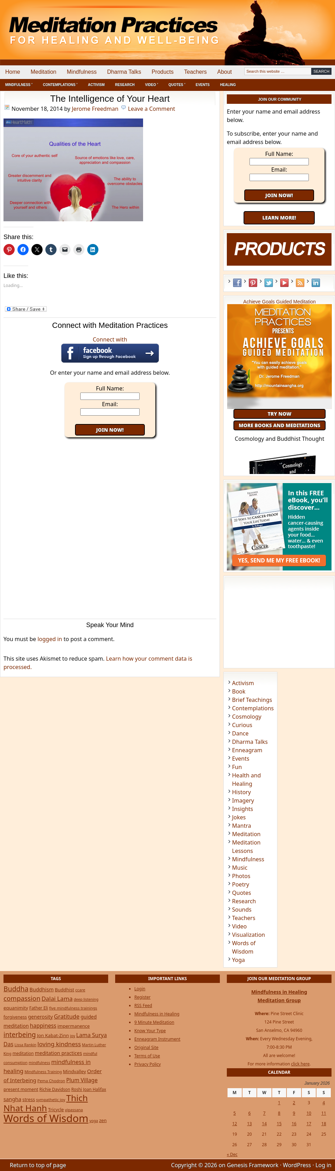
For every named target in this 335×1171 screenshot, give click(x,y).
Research (125, 85)
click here (300, 1064)
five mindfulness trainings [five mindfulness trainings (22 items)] (73, 1008)
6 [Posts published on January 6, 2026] (249, 1113)
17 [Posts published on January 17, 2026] (308, 1124)
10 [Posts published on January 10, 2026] (308, 1113)
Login (139, 989)
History (241, 792)
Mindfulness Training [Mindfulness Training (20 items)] (43, 1071)
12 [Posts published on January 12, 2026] (234, 1124)
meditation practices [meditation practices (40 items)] (58, 1053)
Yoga (238, 960)
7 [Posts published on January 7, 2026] (264, 1113)
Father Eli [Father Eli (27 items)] (38, 1008)
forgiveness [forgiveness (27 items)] (15, 1017)
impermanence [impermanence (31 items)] (74, 1026)
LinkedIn (316, 283)
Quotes (241, 893)
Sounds (242, 909)
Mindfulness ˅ (18, 85)
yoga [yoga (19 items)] (93, 1120)
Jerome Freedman (95, 109)
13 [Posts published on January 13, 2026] (249, 1124)
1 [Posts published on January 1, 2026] (279, 1103)
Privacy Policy (147, 1064)
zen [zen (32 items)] (103, 1120)
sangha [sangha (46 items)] (12, 1098)
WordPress (297, 1165)
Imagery (243, 800)
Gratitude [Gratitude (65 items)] (66, 1016)
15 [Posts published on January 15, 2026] (279, 1124)
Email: (110, 404)
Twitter (269, 283)
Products (162, 72)
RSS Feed (300, 283)
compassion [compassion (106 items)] (21, 998)
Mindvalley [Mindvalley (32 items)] (74, 1071)
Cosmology (246, 716)
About (224, 72)
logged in (49, 639)
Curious (242, 725)
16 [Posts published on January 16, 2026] (294, 1124)
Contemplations (253, 708)
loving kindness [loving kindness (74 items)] (59, 1044)
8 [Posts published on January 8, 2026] (279, 1113)
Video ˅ (151, 85)
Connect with (110, 349)
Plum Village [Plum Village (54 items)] (82, 1080)
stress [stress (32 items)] (28, 1099)
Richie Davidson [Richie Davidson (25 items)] (54, 1089)
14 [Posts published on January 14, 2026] (264, 1124)
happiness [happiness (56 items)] (43, 1025)
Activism (96, 85)
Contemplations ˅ (60, 85)
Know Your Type (150, 1031)
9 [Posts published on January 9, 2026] (294, 1113)
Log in (323, 1165)
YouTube (284, 283)
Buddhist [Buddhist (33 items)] (64, 989)
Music (239, 867)
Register (142, 997)
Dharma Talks (124, 72)
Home (12, 72)
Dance (240, 733)
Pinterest (253, 283)
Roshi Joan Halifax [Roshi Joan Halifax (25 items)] (88, 1089)
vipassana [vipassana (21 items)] (74, 1109)
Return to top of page (38, 1165)
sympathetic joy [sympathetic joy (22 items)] (50, 1099)
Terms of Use (147, 1056)
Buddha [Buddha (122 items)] (15, 988)
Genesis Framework (252, 1165)
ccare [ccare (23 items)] (80, 989)
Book (238, 691)
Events (203, 85)
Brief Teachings (252, 700)
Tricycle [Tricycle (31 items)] (56, 1109)
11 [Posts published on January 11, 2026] (323, 1113)
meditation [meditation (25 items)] (23, 1053)
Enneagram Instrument (157, 1039)
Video (239, 926)
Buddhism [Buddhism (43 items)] (42, 989)
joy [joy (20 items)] (72, 1035)
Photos (241, 876)
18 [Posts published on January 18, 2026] (323, 1124)
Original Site (146, 1047)
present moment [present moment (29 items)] (20, 1089)
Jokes (239, 817)
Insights (242, 809)
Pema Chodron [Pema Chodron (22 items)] (51, 1080)
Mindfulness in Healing (156, 1014)
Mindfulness (82, 72)
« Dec (232, 1154)
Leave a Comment (151, 109)
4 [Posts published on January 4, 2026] (323, 1103)
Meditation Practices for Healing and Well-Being (80, 24)
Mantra (241, 825)
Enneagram (247, 750)
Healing (228, 85)
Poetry (240, 884)
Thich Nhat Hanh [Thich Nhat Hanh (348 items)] (45, 1103)
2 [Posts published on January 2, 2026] (294, 1103)
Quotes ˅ (177, 85)
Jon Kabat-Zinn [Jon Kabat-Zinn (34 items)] (53, 1035)
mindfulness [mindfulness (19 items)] (39, 1062)
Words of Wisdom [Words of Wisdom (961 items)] (45, 1118)
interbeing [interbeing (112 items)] (19, 1034)
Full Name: (110, 388)
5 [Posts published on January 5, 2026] (234, 1113)
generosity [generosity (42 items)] (40, 1016)
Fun (237, 767)
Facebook (237, 283)
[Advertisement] (306, 24)
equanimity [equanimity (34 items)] (15, 1008)
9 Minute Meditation (154, 1022)
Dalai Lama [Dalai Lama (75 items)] (57, 998)
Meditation (44, 72)
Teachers (195, 72)
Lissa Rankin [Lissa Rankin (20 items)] (25, 1044)
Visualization (248, 935)
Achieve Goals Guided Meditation (279, 301)
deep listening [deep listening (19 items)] (86, 999)
